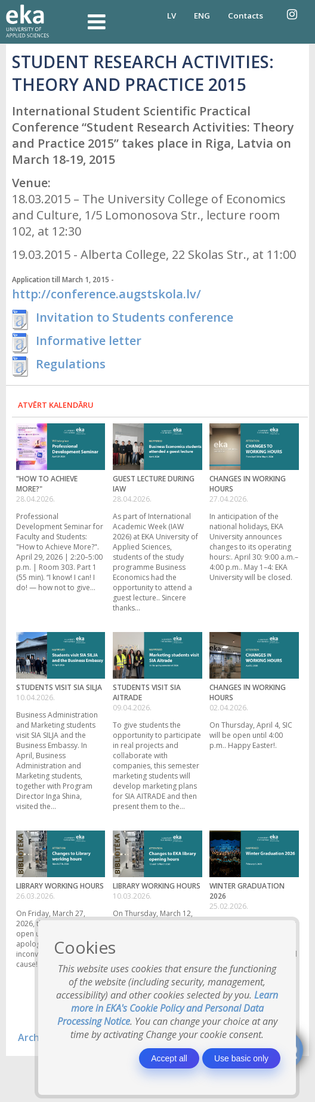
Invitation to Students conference (134, 317)
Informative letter (88, 340)
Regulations (71, 364)
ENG (202, 15)
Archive (35, 1037)
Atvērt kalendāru (56, 404)
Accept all (169, 1058)
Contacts (245, 15)
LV (171, 15)
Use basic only (241, 1058)
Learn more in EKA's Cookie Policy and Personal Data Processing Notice (168, 1008)
